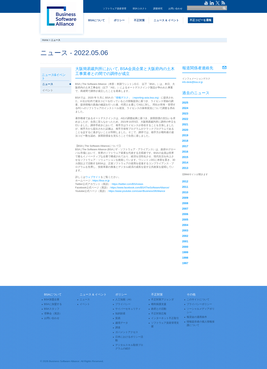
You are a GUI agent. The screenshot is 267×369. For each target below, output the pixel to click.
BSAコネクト (140, 8)
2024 (185, 108)
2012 (185, 181)
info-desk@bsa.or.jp (192, 82)
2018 (185, 140)
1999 (185, 252)
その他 (191, 294)
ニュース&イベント (54, 76)
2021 (185, 124)
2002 (185, 235)
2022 (185, 118)
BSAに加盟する (53, 304)
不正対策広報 (158, 313)
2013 (185, 168)
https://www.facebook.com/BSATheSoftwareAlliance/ (139, 187)
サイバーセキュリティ (128, 308)
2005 (185, 219)
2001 (185, 241)
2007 (185, 208)
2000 (185, 246)
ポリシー (119, 20)
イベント (47, 90)
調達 (117, 327)
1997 (185, 263)
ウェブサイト (93, 177)
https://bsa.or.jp (100, 180)
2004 (185, 225)
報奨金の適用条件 (197, 316)
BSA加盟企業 (51, 299)
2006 (185, 214)
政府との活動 (158, 308)
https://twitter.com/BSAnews (127, 184)
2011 (185, 186)
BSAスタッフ (51, 308)
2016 (185, 151)
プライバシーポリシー (199, 304)
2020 (185, 129)
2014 (185, 162)
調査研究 (158, 8)
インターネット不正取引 (165, 318)
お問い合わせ (175, 8)
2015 (185, 157)
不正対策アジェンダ (162, 299)
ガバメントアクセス (126, 332)
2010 (185, 192)
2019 (185, 135)
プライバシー (122, 304)
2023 (185, 113)
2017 (185, 146)
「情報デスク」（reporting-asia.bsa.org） (137, 97)
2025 (185, 102)
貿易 (117, 318)
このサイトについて (198, 299)
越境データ (121, 322)
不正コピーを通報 (200, 20)
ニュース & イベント (166, 20)
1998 (185, 257)
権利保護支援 (158, 304)
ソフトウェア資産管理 (114, 8)
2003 (185, 230)
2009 (185, 197)
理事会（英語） (53, 313)
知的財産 (120, 313)
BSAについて (96, 20)
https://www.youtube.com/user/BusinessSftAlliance (137, 191)
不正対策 (139, 20)
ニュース (47, 84)
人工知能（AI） (124, 299)
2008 (185, 203)
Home (45, 40)
